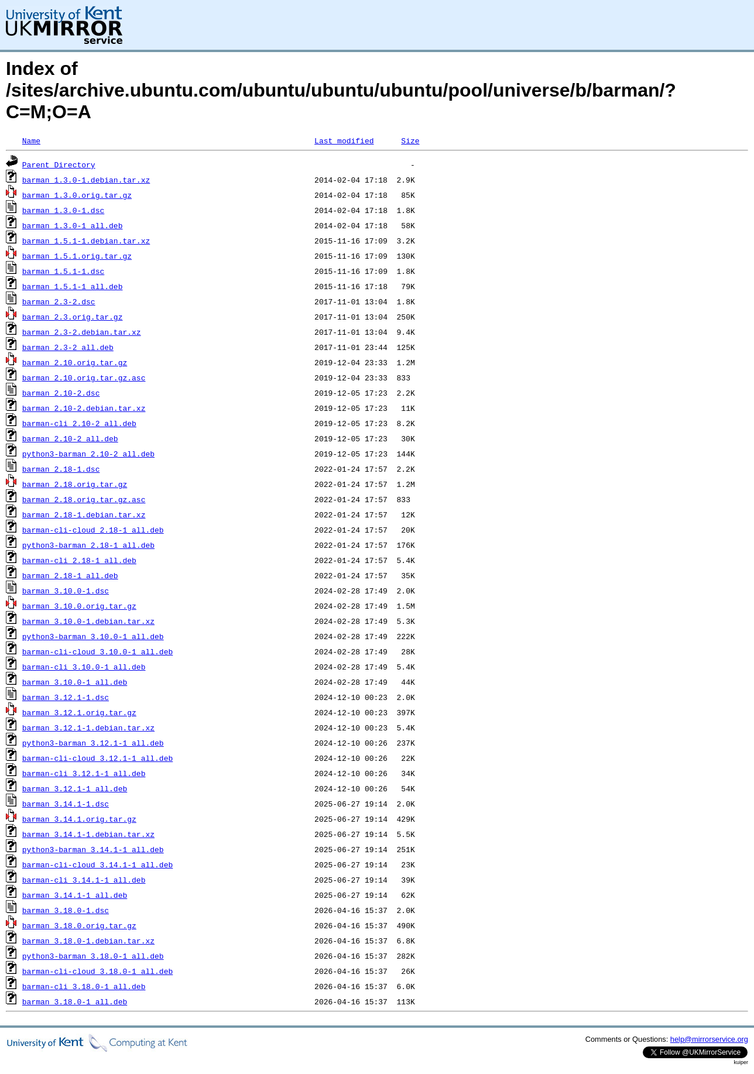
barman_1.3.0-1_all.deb (72, 225)
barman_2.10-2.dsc (61, 392)
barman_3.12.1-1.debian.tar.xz (88, 727)
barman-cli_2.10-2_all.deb (79, 423)
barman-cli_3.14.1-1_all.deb (84, 879)
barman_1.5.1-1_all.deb (72, 286)
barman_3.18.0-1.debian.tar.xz (88, 940)
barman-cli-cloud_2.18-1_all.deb (93, 529)
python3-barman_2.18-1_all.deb (88, 545)
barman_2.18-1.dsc (61, 469)
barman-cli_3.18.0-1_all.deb (84, 986)
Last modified (343, 140)
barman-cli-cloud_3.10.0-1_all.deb (97, 651)
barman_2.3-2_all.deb (68, 347)
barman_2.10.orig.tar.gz (74, 362)
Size (410, 140)
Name (31, 140)
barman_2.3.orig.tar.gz (72, 316)
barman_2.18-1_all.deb (70, 575)
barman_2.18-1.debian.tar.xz (84, 514)
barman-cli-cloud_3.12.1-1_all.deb (97, 758)
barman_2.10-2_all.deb (70, 438)
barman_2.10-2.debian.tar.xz (84, 408)
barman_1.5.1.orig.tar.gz (77, 256)
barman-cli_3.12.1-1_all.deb (84, 773)
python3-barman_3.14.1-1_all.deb (93, 849)
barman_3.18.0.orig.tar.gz (79, 925)
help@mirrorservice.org (709, 1039)
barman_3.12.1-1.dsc (65, 697)
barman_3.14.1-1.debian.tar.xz (88, 834)
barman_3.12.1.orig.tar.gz (79, 712)
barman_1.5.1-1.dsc (63, 271)
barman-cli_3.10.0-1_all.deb (84, 666)
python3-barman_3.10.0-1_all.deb (93, 636)
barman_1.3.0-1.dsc (63, 210)
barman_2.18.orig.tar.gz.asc (84, 499)
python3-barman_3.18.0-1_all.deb (93, 956)
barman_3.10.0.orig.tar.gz (79, 606)
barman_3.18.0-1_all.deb (74, 1001)
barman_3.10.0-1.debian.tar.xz (88, 621)
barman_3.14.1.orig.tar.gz (79, 819)
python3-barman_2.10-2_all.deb (88, 453)
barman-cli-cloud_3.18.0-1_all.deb (97, 971)
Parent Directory (58, 164)
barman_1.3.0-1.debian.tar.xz (86, 179)
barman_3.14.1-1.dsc (65, 803)
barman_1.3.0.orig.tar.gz (77, 195)
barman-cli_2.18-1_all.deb (79, 560)
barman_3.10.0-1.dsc (65, 590)
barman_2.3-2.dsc (58, 301)
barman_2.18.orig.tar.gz (74, 484)
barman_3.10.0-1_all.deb (74, 682)
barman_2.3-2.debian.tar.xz (81, 332)
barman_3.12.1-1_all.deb (74, 788)
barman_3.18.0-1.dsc (65, 910)
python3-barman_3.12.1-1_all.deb (93, 742)
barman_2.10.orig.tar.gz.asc (84, 377)
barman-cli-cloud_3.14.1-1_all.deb (97, 864)
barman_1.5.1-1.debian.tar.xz (86, 240)
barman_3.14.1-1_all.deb (74, 895)
